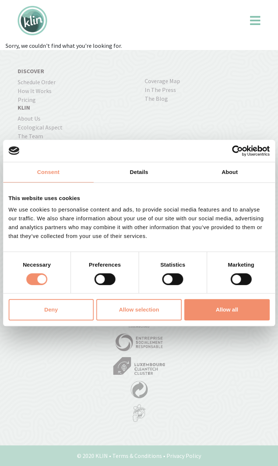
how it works (35, 91)
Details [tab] (139, 172)
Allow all (227, 309)
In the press (160, 89)
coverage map (162, 81)
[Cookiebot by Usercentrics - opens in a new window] (237, 150)
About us (29, 118)
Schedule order (37, 82)
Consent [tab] (48, 172)
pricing (27, 99)
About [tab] (230, 172)
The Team (30, 136)
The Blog (156, 98)
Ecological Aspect (40, 127)
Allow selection (139, 309)
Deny (51, 309)
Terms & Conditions (137, 455)
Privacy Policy (183, 455)
